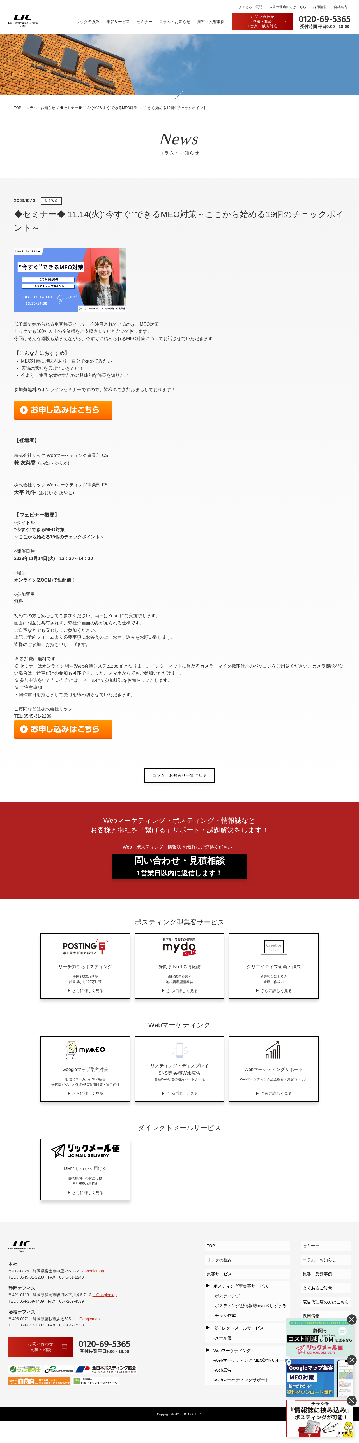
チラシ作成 (222, 1316)
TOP (207, 1262)
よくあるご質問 (250, 7)
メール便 (220, 1333)
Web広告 (220, 1357)
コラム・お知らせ (174, 21)
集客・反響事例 (211, 21)
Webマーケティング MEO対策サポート (250, 1350)
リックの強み (88, 21)
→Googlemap (92, 1292)
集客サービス (118, 21)
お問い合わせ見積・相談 (47, 1368)
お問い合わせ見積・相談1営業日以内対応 (267, 21)
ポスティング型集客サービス (239, 1294)
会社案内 (340, 7)
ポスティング (224, 1302)
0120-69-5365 (325, 20)
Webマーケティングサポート (240, 1365)
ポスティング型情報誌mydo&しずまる (249, 1309)
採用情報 (320, 7)
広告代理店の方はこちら (287, 7)
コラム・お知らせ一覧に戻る (179, 776)
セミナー (144, 21)
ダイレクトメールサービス (236, 1326)
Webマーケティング (230, 1343)
